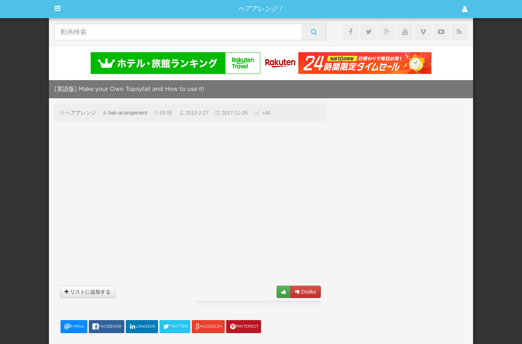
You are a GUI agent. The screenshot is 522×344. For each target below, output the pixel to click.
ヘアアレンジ (81, 113)
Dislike (305, 292)
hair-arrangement (127, 113)
